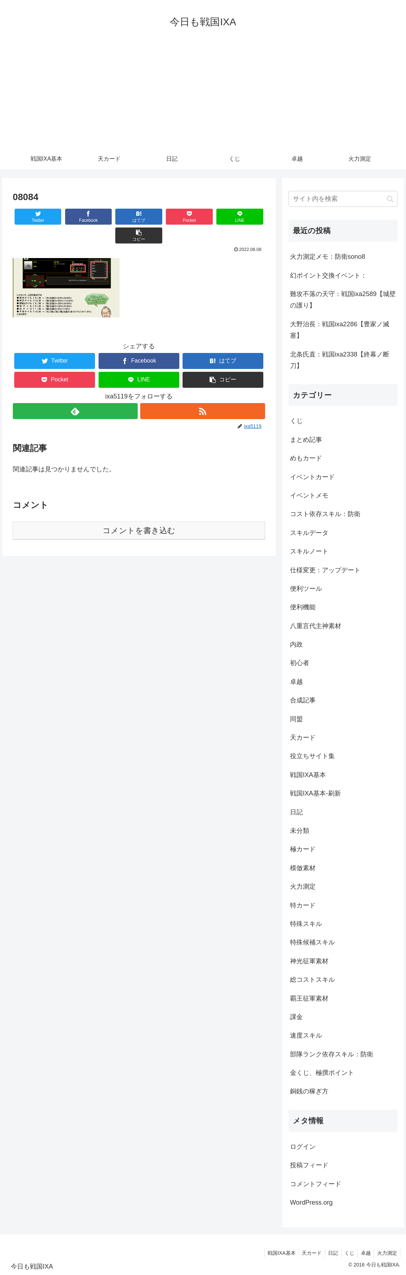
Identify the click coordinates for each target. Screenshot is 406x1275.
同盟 (296, 719)
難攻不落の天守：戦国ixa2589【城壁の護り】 (343, 299)
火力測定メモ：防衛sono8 (327, 256)
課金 (296, 1016)
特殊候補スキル (312, 942)
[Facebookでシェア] (76, 217)
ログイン (303, 1146)
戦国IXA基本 (308, 774)
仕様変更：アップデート (325, 570)
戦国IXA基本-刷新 (315, 793)
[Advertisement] (203, 95)
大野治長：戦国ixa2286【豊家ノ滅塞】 (339, 330)
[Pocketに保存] (160, 217)
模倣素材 (303, 868)
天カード (303, 737)
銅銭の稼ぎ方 (309, 1091)
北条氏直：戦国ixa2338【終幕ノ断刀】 (339, 360)
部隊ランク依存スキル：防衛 (331, 1054)
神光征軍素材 (309, 961)
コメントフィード (315, 1184)
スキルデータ (309, 532)
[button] (244, 217)
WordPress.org (311, 1202)
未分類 (299, 830)
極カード (303, 849)
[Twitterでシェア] (34, 217)
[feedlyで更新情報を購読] (75, 392)
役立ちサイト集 (312, 756)
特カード (303, 905)
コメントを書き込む (138, 511)
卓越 (296, 681)
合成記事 (303, 700)
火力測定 (303, 886)
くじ (296, 420)
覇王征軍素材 (309, 998)
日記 (296, 812)
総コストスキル (312, 979)
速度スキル (306, 1035)
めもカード (306, 458)
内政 (296, 644)
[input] (343, 199)
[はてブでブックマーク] (117, 217)
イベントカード (312, 477)
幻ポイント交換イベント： (328, 275)
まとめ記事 (306, 439)
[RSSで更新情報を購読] (202, 392)
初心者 (299, 662)
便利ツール (306, 588)
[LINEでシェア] (202, 217)
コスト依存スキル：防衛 (325, 514)
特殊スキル (306, 923)
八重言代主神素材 (315, 626)
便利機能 (303, 607)
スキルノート (309, 551)
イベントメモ (309, 495)
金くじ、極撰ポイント (322, 1072)
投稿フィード (309, 1165)
